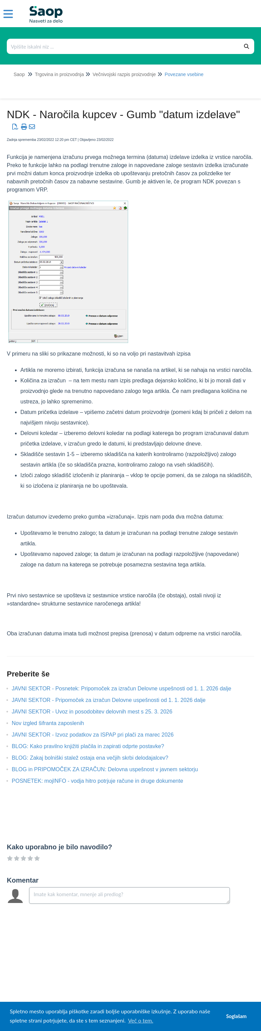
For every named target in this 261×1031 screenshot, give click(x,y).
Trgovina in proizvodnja (59, 74)
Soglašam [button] (236, 1016)
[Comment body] (129, 895)
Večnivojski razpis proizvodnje (124, 74)
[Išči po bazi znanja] (123, 46)
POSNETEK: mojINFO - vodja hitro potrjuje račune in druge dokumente (102, 781)
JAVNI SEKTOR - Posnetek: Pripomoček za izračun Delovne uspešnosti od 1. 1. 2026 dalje (126, 688)
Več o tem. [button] (140, 1020)
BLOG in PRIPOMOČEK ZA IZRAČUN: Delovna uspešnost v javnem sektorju (110, 769)
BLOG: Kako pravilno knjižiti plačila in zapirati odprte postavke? (93, 746)
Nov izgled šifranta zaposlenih (53, 723)
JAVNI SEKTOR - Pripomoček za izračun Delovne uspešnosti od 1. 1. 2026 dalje (114, 700)
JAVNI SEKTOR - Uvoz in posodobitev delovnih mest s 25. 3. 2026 (97, 712)
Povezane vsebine (183, 74)
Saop (19, 74)
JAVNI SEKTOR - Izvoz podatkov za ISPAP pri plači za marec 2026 (98, 735)
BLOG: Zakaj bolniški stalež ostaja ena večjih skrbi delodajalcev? (95, 758)
